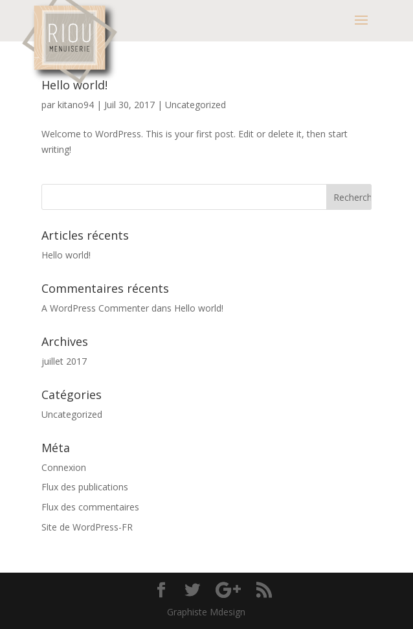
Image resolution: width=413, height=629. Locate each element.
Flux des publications (84, 487)
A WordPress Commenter (95, 308)
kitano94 (76, 104)
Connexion (63, 467)
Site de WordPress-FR (87, 527)
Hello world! (74, 85)
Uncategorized (195, 104)
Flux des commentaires (90, 507)
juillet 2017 (64, 361)
